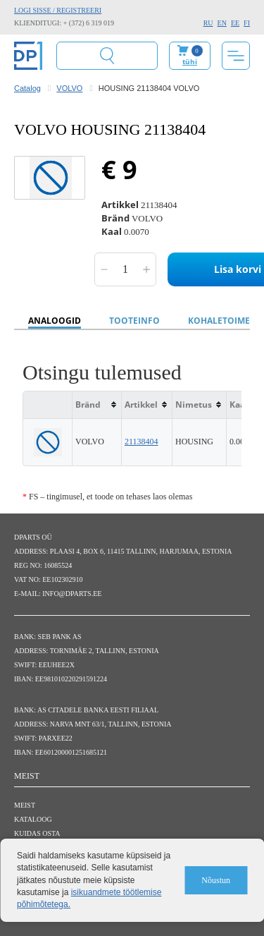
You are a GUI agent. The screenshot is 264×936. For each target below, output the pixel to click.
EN (222, 23)
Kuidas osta (37, 833)
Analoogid (54, 321)
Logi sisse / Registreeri (57, 10)
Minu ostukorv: (190, 55)
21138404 (141, 441)
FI (247, 23)
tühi (189, 61)
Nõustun (215, 880)
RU (208, 23)
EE (235, 23)
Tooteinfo (134, 321)
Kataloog (33, 819)
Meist (24, 805)
